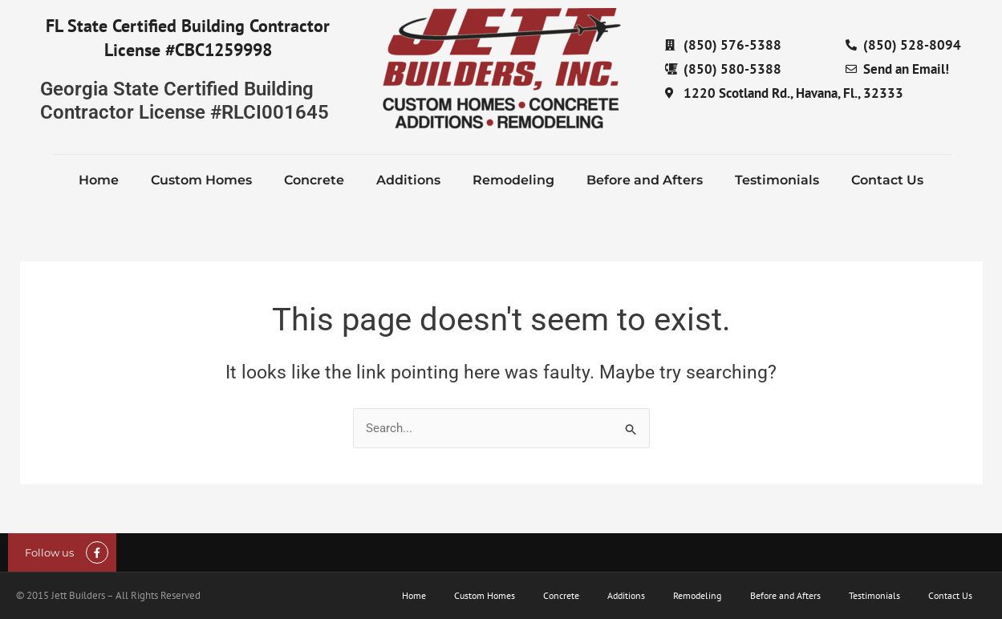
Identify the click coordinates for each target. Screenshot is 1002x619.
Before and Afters (644, 180)
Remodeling (513, 180)
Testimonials (777, 180)
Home (99, 180)
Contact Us (887, 180)
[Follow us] (97, 552)
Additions (408, 180)
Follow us (49, 552)
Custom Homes (201, 180)
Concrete (314, 180)
